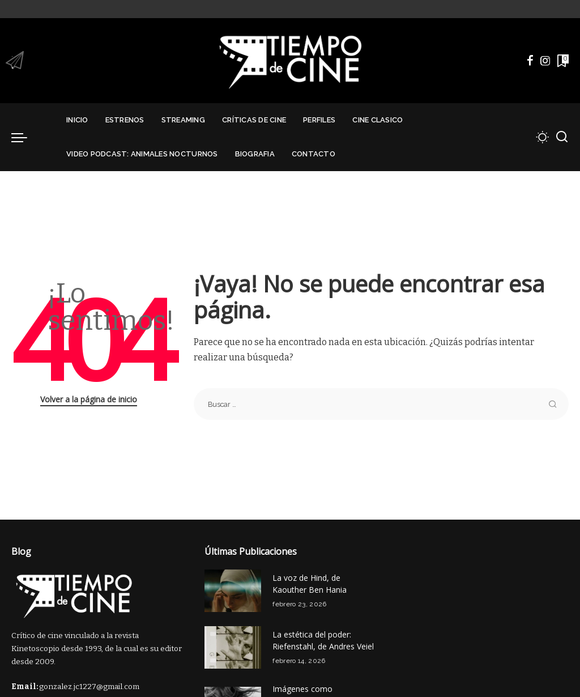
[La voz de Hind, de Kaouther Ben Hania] (232, 591)
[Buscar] (562, 137)
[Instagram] (545, 60)
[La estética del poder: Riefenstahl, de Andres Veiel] (232, 647)
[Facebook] (530, 60)
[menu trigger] (25, 137)
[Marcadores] (562, 60)
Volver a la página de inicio (88, 399)
